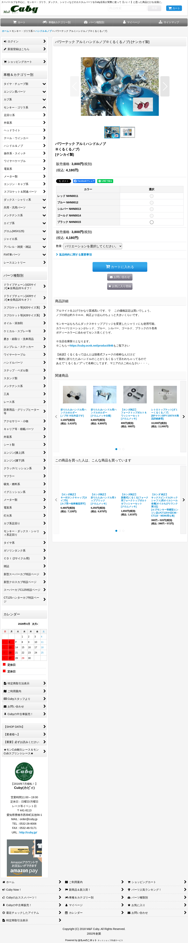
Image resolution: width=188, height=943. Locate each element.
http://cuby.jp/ (28, 832)
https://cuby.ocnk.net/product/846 (91, 345)
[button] (169, 22)
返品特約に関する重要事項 (74, 254)
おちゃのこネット (87, 940)
